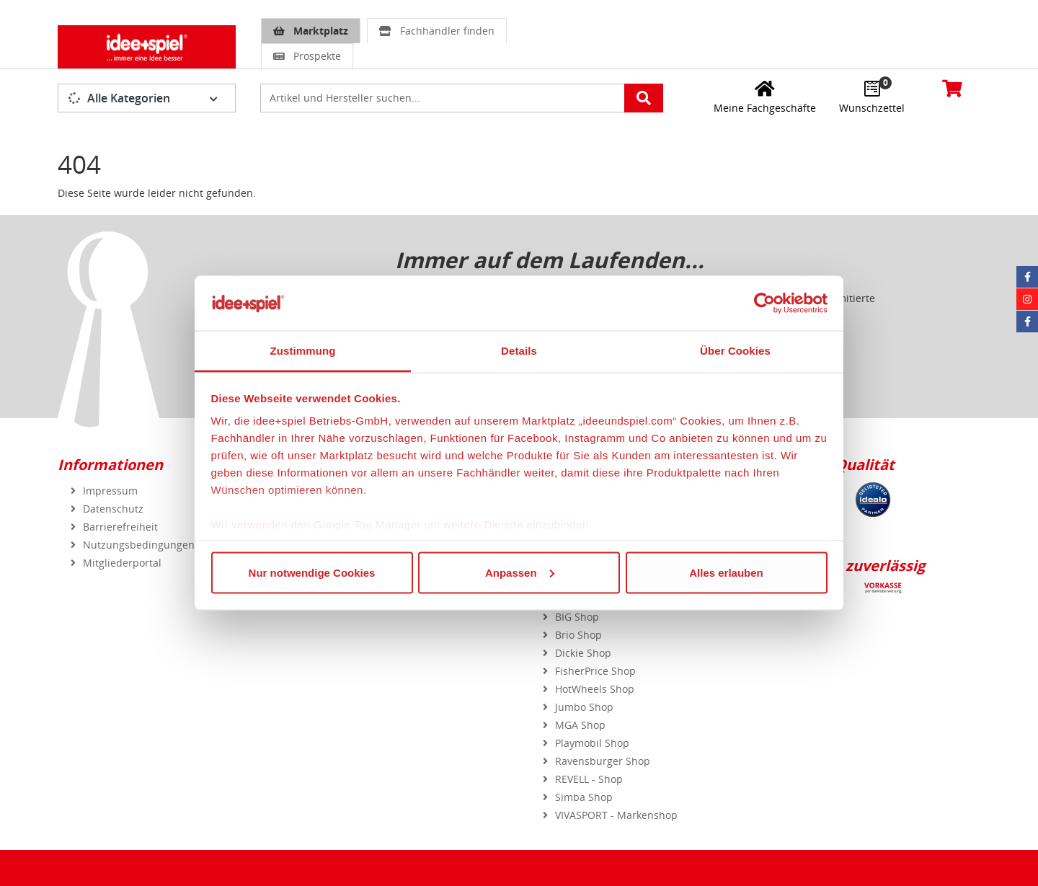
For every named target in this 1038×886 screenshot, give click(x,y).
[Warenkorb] (952, 88)
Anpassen (519, 572)
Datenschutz (113, 508)
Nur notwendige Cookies (312, 572)
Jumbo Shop (584, 707)
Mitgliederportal (122, 563)
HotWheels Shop (594, 689)
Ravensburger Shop (602, 761)
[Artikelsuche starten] (643, 98)
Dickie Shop (583, 653)
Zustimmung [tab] (303, 351)
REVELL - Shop (589, 779)
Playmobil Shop (592, 743)
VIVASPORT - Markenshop (616, 815)
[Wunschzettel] (872, 96)
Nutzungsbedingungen (139, 544)
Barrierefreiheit (120, 526)
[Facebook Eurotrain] (1027, 321)
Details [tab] (519, 351)
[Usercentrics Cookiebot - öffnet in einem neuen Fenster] (764, 303)
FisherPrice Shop (595, 671)
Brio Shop (578, 635)
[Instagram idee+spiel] (1027, 299)
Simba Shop (584, 797)
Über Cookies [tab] (735, 351)
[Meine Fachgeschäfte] (765, 96)
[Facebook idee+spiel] (1027, 277)
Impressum (110, 490)
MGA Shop (580, 725)
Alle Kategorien (119, 98)
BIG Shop (577, 617)
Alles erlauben (726, 572)
